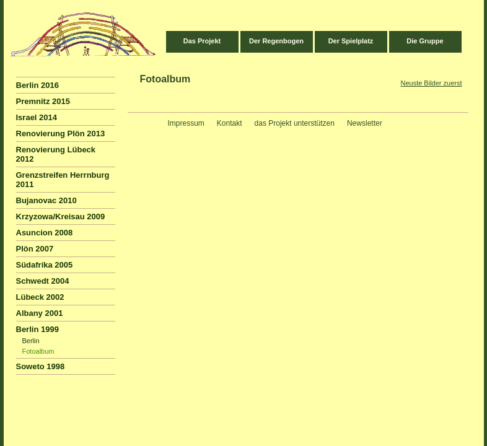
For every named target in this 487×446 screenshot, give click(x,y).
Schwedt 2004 (42, 281)
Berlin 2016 (37, 85)
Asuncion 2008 (44, 232)
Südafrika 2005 (44, 264)
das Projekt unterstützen (295, 123)
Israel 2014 (37, 117)
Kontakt (229, 123)
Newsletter (364, 123)
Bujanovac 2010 (46, 200)
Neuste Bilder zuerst (431, 83)
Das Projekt (202, 41)
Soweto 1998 (40, 366)
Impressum (186, 123)
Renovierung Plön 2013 (60, 133)
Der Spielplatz (351, 41)
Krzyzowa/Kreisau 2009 (60, 216)
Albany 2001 (39, 313)
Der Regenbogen (276, 41)
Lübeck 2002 (40, 297)
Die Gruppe (424, 41)
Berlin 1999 (37, 329)
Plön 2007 (35, 248)
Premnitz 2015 (43, 101)
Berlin (31, 340)
